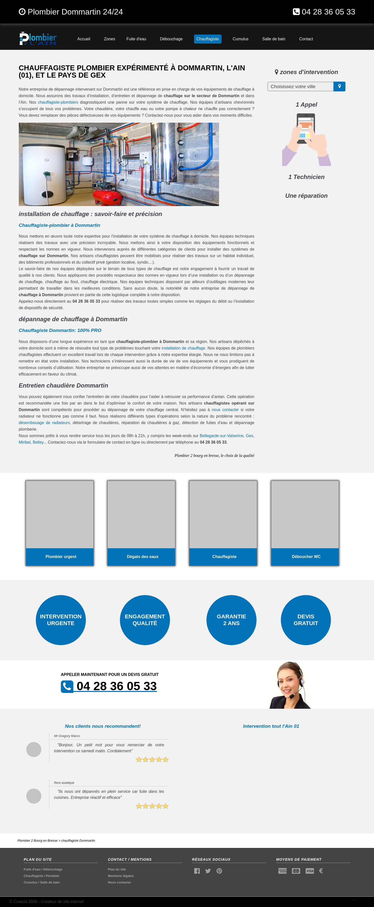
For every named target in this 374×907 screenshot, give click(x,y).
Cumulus (31, 882)
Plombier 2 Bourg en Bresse (38, 840)
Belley (38, 442)
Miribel (25, 442)
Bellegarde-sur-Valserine (222, 436)
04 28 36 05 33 (328, 11)
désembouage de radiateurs (44, 423)
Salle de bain (50, 882)
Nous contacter (119, 882)
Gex (249, 436)
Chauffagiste (33, 876)
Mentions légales (121, 876)
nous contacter (225, 410)
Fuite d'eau (32, 869)
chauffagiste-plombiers (58, 102)
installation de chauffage (183, 348)
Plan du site (117, 869)
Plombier (53, 876)
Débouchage (53, 869)
